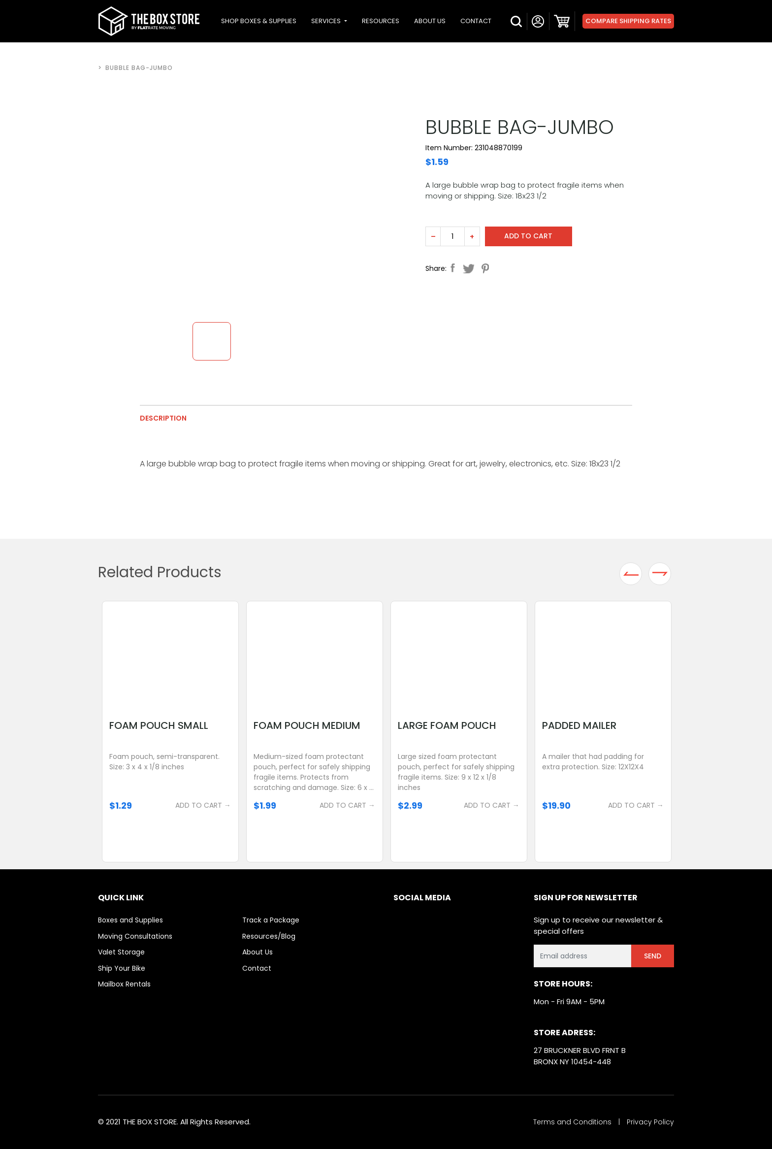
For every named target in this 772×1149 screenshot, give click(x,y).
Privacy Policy (650, 1122)
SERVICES (326, 21)
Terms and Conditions (572, 1122)
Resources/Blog (268, 936)
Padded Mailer (580, 725)
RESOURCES (380, 21)
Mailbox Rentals (124, 984)
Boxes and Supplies (130, 920)
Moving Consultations (135, 936)
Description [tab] (163, 418)
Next (659, 573)
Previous (630, 573)
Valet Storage (121, 952)
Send (652, 956)
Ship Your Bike (121, 968)
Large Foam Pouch (447, 725)
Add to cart (529, 236)
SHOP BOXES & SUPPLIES (258, 21)
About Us (257, 952)
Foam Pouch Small (159, 725)
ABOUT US (430, 21)
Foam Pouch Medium (307, 725)
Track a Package (270, 920)
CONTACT (475, 21)
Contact (256, 968)
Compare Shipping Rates (628, 21)
